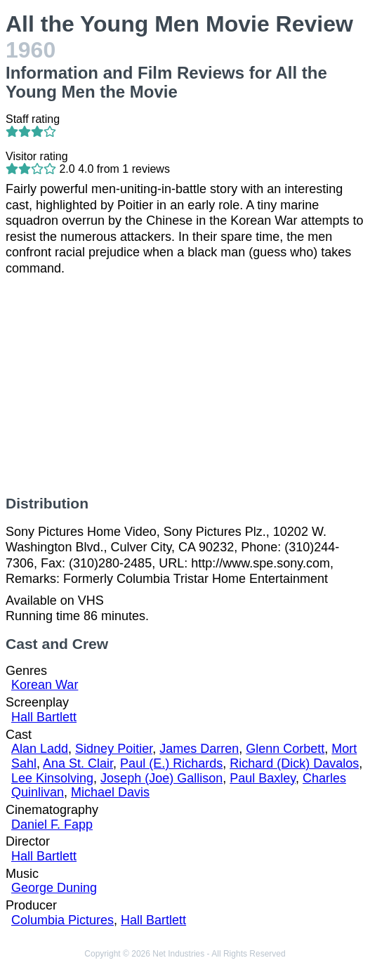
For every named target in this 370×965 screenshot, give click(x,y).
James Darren (199, 749)
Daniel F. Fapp (52, 825)
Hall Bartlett (44, 717)
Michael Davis (110, 792)
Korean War (44, 685)
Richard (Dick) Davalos (294, 763)
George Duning (54, 888)
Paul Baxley (263, 778)
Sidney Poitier (113, 749)
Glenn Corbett (285, 749)
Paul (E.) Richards (171, 763)
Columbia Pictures (62, 920)
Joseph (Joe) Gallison (161, 778)
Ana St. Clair (78, 763)
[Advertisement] (185, 385)
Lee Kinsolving (52, 778)
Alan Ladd (39, 749)
